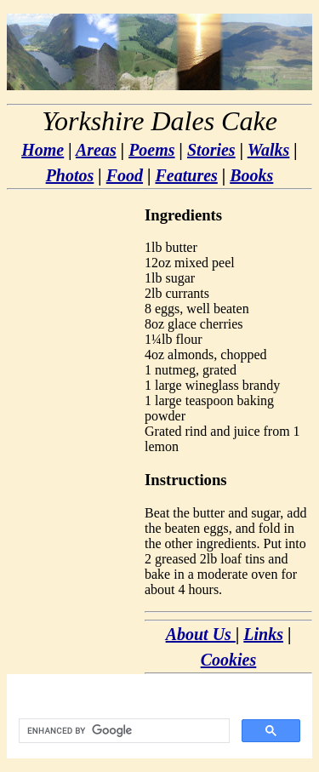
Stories (211, 149)
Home (42, 149)
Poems (151, 149)
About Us (201, 634)
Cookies (229, 659)
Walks (269, 149)
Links (263, 634)
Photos (70, 175)
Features (186, 175)
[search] (122, 731)
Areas (96, 149)
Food (124, 175)
